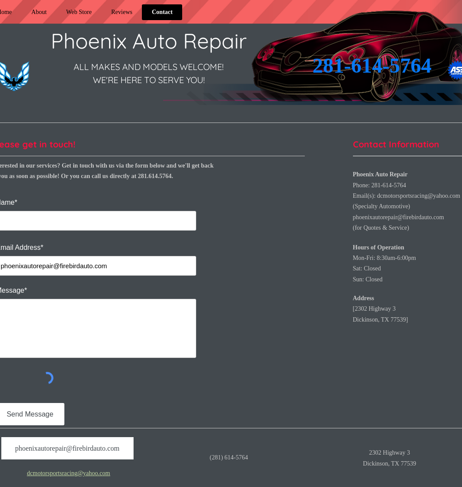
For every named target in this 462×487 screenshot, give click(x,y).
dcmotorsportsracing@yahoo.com (418, 196)
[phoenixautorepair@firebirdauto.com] (67, 448)
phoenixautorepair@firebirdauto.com (398, 217)
